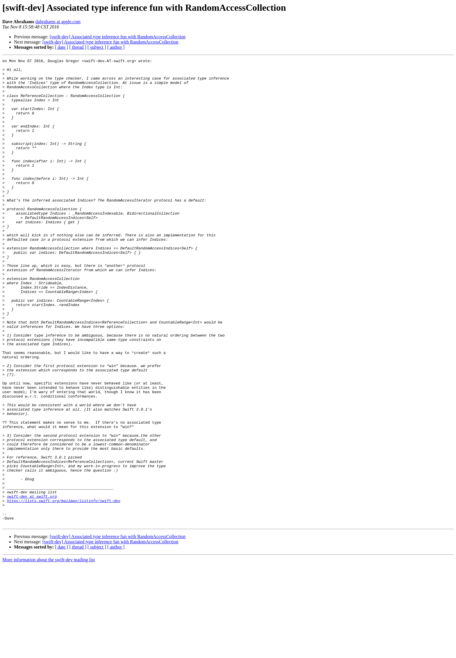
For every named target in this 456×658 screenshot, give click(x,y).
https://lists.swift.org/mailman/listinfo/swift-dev (63, 589)
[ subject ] (97, 47)
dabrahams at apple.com (58, 21)
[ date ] (61, 47)
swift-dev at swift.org (32, 584)
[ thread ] (77, 47)
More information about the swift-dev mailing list (48, 652)
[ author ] (116, 47)
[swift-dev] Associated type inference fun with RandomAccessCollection (118, 36)
